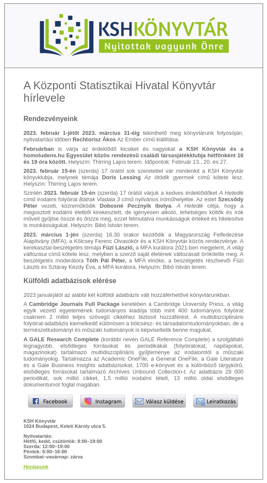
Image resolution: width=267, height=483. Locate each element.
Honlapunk (36, 466)
